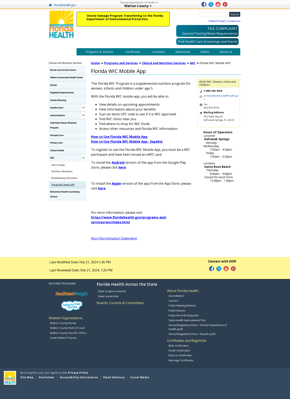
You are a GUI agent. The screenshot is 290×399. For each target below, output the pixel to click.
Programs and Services (121, 63)
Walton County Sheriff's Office (68, 333)
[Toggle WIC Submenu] (83, 158)
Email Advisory (114, 377)
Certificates (132, 52)
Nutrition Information (61, 171)
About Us (226, 52)
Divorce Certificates (180, 355)
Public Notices (177, 310)
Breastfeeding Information (64, 177)
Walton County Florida (63, 323)
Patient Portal (217, 21)
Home (95, 63)
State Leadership (108, 296)
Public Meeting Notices (182, 305)
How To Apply (58, 164)
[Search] (214, 14)
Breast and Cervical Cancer (63, 69)
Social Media (139, 377)
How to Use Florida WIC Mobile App (119, 136)
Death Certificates (179, 350)
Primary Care (56, 142)
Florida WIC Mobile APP (63, 184)
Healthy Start (56, 107)
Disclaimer (47, 377)
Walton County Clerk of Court (67, 328)
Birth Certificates (178, 345)
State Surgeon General (112, 291)
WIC (52, 157)
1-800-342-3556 (213, 90)
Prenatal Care (57, 135)
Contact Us (233, 21)
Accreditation (176, 296)
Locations (158, 52)
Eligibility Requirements (62, 92)
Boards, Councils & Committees (120, 303)
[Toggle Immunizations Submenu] (83, 115)
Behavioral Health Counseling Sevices (65, 194)
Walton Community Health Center (66, 77)
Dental (53, 84)
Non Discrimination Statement (114, 238)
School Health (57, 150)
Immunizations (57, 115)
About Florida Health (182, 291)
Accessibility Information (79, 377)
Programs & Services (99, 52)
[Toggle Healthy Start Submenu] (83, 107)
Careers (173, 300)
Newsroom (182, 52)
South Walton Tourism (63, 338)
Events (205, 52)
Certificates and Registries (186, 340)
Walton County (152, 6)
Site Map (26, 377)
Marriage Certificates (181, 360)
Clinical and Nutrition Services (65, 63)
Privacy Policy (78, 372)
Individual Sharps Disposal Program (63, 125)
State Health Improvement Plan (187, 320)
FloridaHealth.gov (62, 5)
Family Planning (58, 100)
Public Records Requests (184, 315)
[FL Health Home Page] (61, 24)
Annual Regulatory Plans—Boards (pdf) (192, 334)
